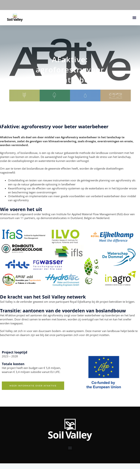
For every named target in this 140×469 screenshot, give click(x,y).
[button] (134, 18)
